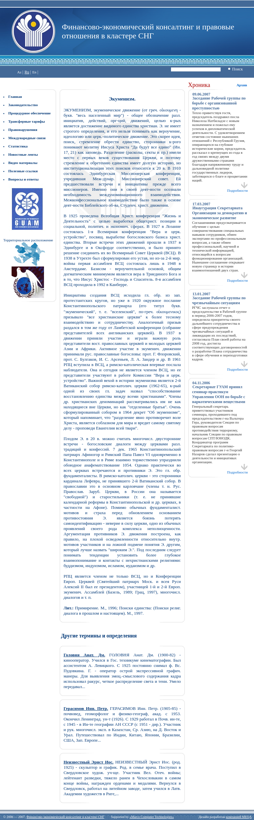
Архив (241, 85)
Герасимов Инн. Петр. (86, 708)
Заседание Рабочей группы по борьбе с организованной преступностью (219, 103)
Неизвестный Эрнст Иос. (88, 761)
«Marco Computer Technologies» (152, 817)
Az (19, 72)
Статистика (18, 146)
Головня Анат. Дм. (84, 654)
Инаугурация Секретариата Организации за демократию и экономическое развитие (219, 213)
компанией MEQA (238, 817)
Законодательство (23, 105)
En (34, 72)
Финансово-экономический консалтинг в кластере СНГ (65, 817)
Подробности (237, 188)
